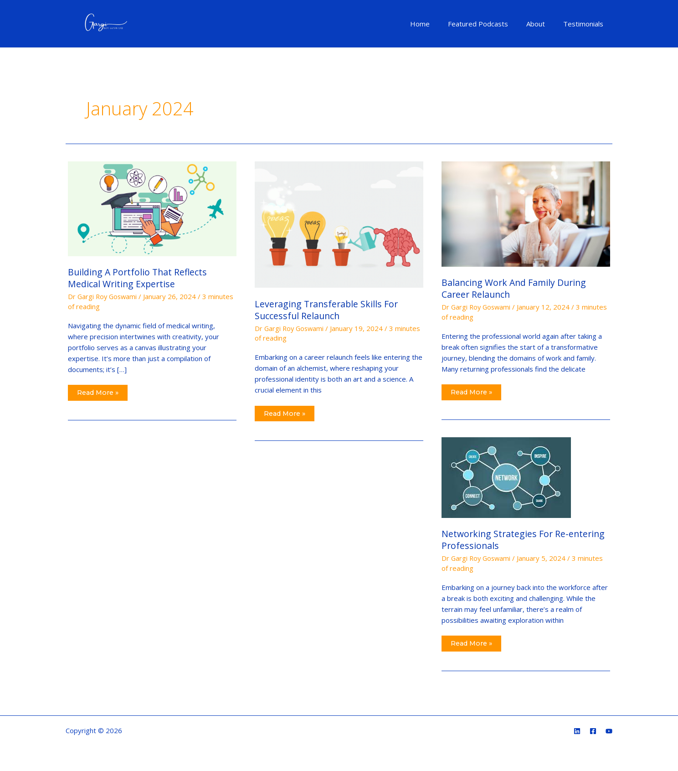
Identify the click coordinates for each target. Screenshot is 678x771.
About (542, 23)
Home (436, 23)
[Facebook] (593, 731)
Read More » (99, 391)
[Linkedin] (577, 731)
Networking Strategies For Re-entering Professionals (525, 540)
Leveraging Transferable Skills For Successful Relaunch (328, 310)
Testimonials (585, 23)
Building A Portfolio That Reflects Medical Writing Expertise (139, 278)
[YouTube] (609, 731)
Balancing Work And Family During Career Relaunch (516, 288)
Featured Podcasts (489, 23)
